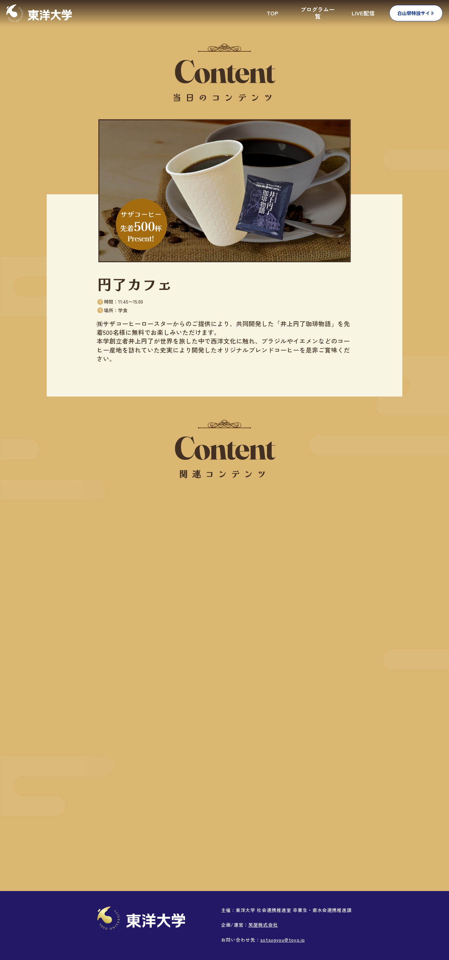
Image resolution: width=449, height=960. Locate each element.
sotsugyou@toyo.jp (282, 939)
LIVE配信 (363, 13)
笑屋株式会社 (263, 924)
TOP (272, 13)
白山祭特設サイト (416, 13)
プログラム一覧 (318, 12)
